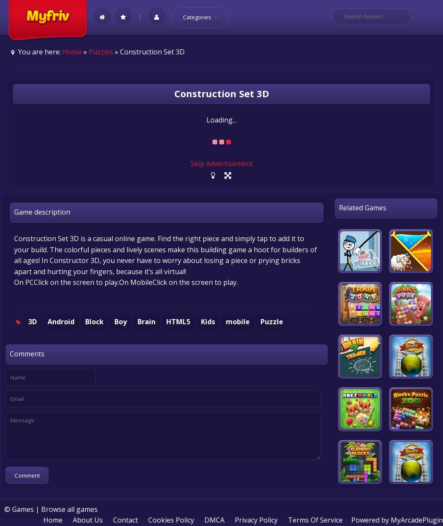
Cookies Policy (171, 520)
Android (61, 321)
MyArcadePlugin (417, 520)
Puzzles (101, 52)
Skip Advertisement (222, 163)
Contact (125, 520)
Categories (203, 17)
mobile (238, 321)
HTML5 (178, 321)
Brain (147, 321)
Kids (208, 321)
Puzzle (271, 321)
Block (94, 321)
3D (32, 321)
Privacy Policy (256, 520)
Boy (120, 321)
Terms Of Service (315, 520)
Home (72, 52)
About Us (88, 520)
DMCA (214, 520)
